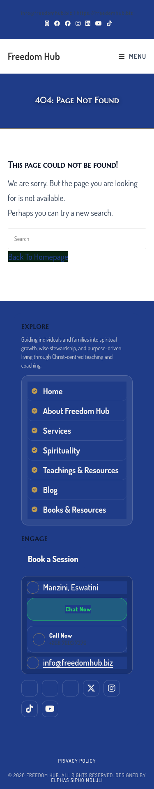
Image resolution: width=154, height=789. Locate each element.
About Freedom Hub (76, 410)
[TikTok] (29, 709)
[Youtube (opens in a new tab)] (98, 23)
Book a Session (53, 558)
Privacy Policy (77, 761)
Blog (50, 489)
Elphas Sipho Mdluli (77, 780)
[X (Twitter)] (91, 688)
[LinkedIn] (29, 688)
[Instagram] (111, 688)
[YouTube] (50, 709)
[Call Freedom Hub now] (77, 639)
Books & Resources (74, 509)
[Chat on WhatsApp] (77, 609)
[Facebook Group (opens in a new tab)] (67, 23)
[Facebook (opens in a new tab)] (57, 23)
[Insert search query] (77, 238)
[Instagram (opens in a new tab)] (78, 23)
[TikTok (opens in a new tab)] (108, 23)
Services (57, 430)
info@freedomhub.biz (78, 662)
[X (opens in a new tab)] (47, 23)
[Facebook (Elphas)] (50, 688)
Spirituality (61, 450)
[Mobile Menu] (132, 56)
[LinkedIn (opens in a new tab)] (88, 23)
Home (53, 391)
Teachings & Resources (81, 470)
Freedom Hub (34, 56)
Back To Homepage (38, 256)
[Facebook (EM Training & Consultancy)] (70, 688)
